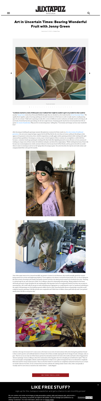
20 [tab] (69, 107)
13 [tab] (54, 107)
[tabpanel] (50, 72)
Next (90, 73)
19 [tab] (67, 107)
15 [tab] (59, 107)
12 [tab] (52, 107)
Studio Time (57, 31)
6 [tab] (40, 107)
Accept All (89, 397)
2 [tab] (31, 107)
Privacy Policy (49, 399)
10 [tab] (48, 107)
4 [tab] (35, 107)
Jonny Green (21, 115)
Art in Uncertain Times (77, 115)
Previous (11, 73)
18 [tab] (65, 107)
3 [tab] (33, 107)
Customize (81, 397)
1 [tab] (29, 107)
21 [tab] (71, 107)
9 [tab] (46, 107)
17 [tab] (63, 107)
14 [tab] (57, 107)
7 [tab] (42, 107)
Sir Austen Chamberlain (23, 123)
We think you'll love (50, 375)
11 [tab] (50, 107)
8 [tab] (44, 107)
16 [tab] (61, 107)
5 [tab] (38, 107)
